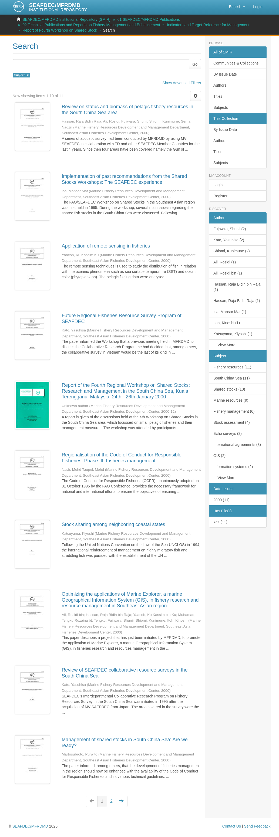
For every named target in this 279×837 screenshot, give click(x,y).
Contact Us (231, 826)
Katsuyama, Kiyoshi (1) (232, 334)
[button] (237, 6)
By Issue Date (225, 74)
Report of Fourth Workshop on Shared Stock (59, 30)
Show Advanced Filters (182, 83)
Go (194, 64)
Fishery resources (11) (232, 367)
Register (220, 196)
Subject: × (21, 75)
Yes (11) (220, 522)
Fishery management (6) (234, 411)
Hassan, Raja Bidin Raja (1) (236, 301)
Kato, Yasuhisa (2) (228, 240)
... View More (224, 345)
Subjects (220, 107)
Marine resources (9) (230, 400)
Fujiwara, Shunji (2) (229, 229)
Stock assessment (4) (231, 422)
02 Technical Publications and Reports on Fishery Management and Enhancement (91, 25)
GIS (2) (219, 455)
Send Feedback (257, 826)
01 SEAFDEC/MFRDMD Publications (148, 19)
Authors (219, 85)
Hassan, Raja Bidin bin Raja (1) (236, 287)
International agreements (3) (237, 444)
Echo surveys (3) (227, 433)
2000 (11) (221, 500)
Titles (217, 96)
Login (218, 185)
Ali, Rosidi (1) (224, 262)
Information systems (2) (233, 467)
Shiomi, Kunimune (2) (231, 251)
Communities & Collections (235, 63)
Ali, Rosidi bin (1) (227, 273)
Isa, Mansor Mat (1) (229, 312)
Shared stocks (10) (229, 389)
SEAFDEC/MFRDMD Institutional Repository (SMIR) (66, 19)
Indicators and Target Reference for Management (208, 25)
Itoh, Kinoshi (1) (226, 323)
